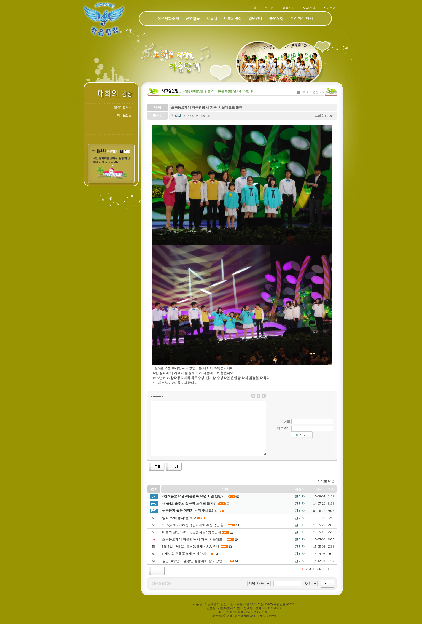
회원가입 (288, 7)
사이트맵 (330, 7)
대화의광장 (233, 19)
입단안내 (255, 19)
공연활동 (193, 19)
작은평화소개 (168, 19)
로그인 (269, 7)
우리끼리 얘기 (301, 19)
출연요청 (276, 19)
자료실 (211, 19)
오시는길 (309, 7)
